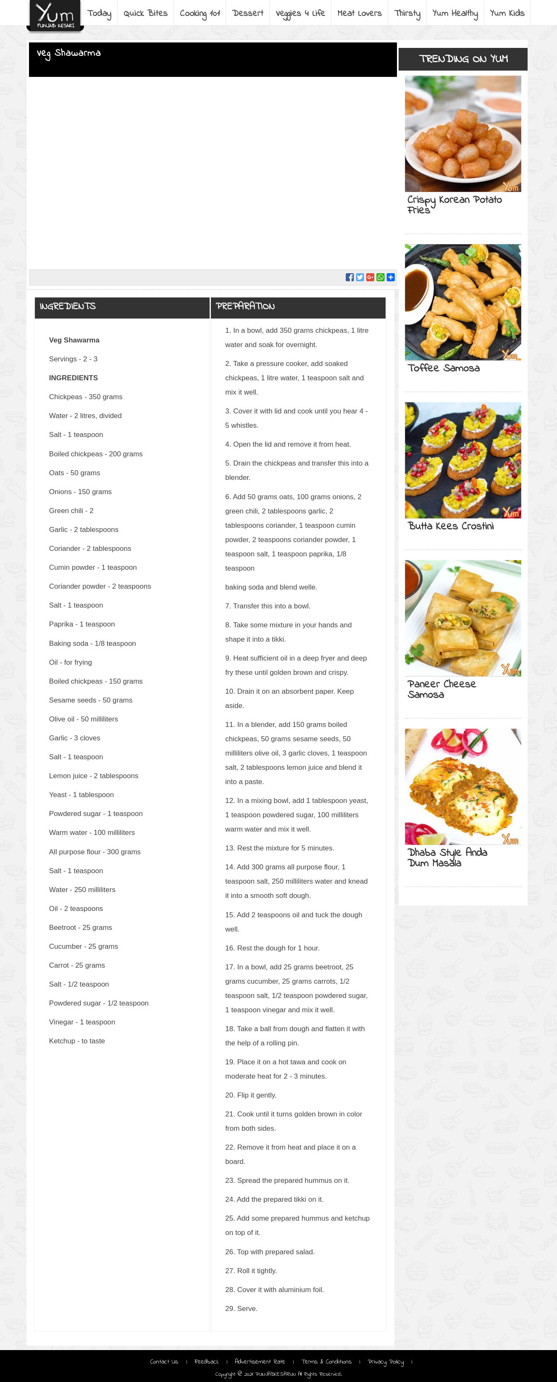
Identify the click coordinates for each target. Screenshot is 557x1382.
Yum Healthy (455, 14)
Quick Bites (145, 14)
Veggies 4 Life (300, 14)
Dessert (247, 14)
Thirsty (407, 14)
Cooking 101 (200, 14)
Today (99, 14)
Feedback (206, 1361)
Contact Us (165, 1361)
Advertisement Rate (260, 1361)
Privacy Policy (386, 1361)
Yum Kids (507, 14)
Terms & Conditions (326, 1361)
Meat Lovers (359, 14)
